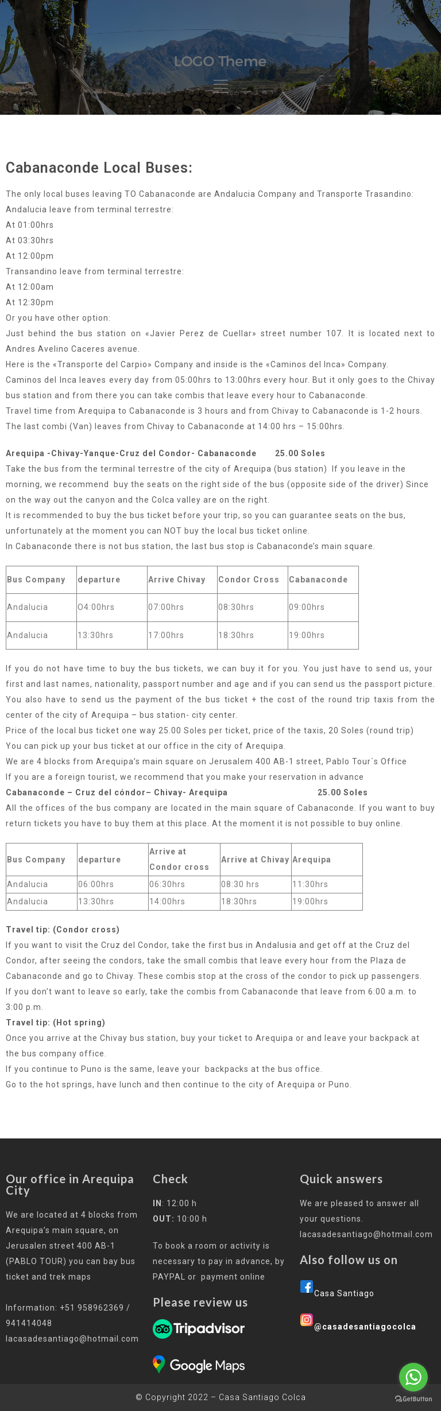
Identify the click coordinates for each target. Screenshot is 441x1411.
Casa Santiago (344, 1293)
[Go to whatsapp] (413, 1377)
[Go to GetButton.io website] (413, 1399)
